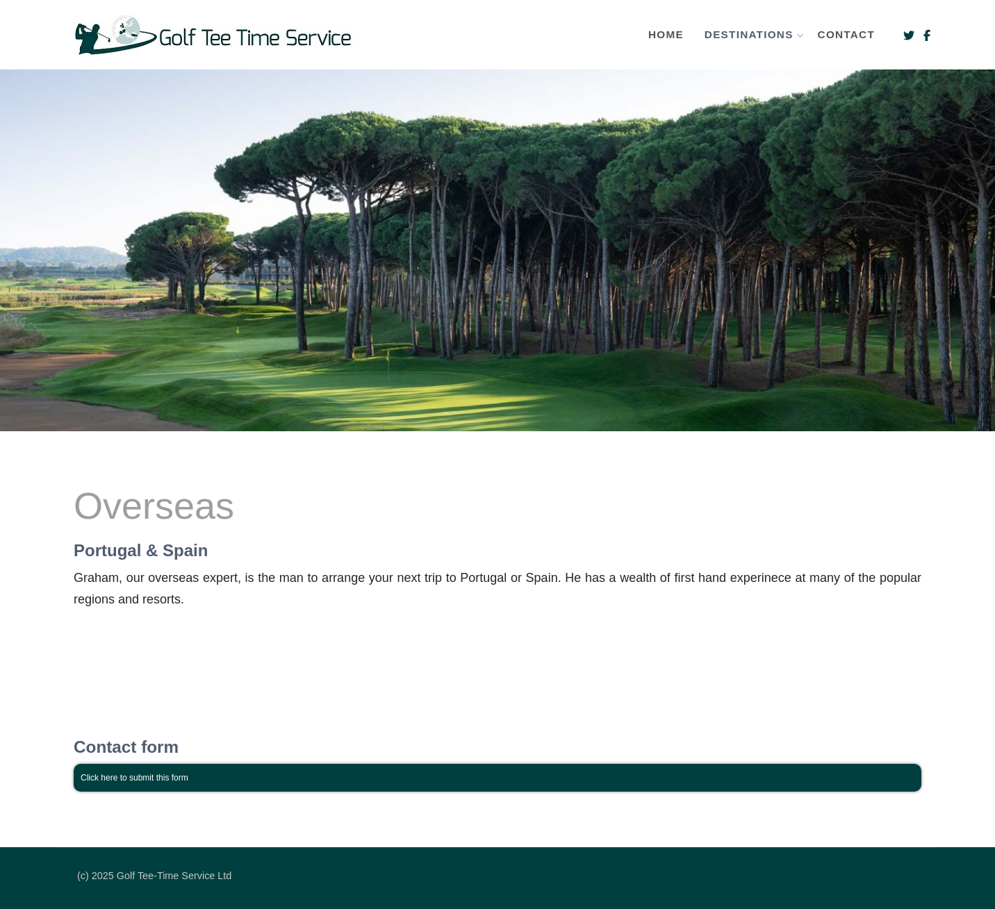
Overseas (748, 884)
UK (791, 884)
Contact (846, 34)
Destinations (751, 34)
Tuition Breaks (845, 884)
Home (666, 34)
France (697, 884)
